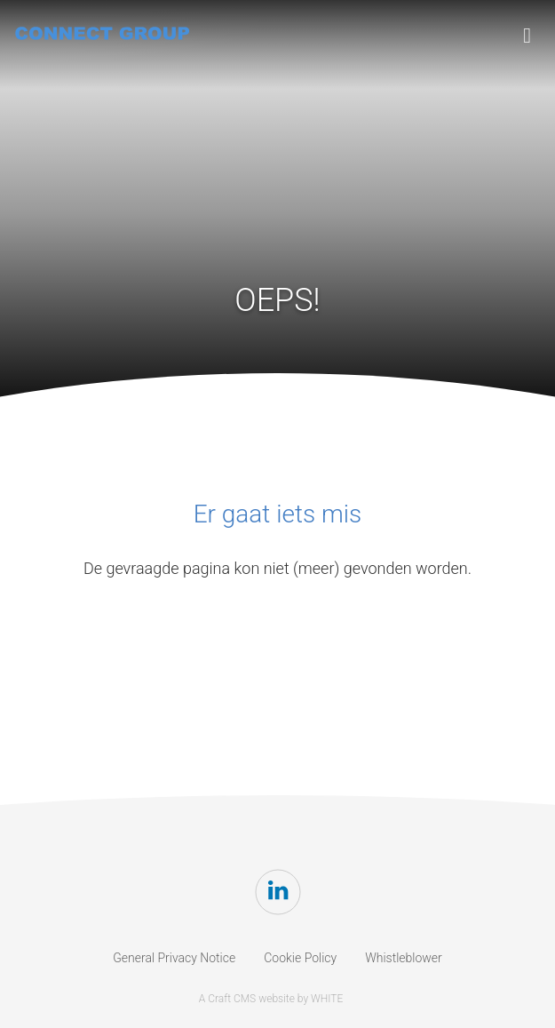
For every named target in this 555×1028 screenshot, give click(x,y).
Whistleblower (403, 958)
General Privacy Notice (174, 958)
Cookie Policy (300, 958)
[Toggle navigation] (527, 35)
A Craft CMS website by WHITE (271, 998)
